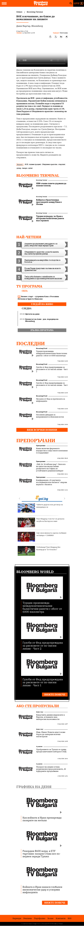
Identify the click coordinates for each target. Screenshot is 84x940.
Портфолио (39, 918)
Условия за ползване (26, 923)
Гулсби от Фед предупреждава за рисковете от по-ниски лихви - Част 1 (52, 385)
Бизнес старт (39, 712)
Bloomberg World (41, 348)
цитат (30, 168)
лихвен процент (35, 164)
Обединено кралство (49, 164)
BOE (26, 164)
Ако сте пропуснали (37, 706)
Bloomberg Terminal (37, 175)
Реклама (27, 918)
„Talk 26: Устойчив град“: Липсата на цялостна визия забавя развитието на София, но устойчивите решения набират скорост (50, 468)
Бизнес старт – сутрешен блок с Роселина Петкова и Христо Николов (38, 297)
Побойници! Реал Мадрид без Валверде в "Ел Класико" (39, 551)
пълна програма (42, 330)
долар (19, 168)
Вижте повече (54, 694)
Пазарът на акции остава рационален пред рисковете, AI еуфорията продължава (51, 769)
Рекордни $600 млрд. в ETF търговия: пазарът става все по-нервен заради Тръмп (42, 853)
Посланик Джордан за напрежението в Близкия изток (50, 416)
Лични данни (45, 923)
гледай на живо (42, 304)
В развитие (39, 746)
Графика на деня (33, 787)
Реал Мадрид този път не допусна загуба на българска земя (41, 522)
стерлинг (61, 164)
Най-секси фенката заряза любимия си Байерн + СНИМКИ (42, 537)
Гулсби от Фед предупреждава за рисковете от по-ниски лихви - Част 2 (52, 369)
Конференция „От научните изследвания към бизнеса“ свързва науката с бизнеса (51, 482)
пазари (24, 168)
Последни (30, 343)
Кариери (17, 918)
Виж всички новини (42, 429)
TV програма (29, 286)
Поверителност (37, 923)
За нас (50, 918)
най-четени (28, 237)
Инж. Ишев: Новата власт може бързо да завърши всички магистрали (50, 734)
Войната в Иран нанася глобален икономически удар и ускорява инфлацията (42, 889)
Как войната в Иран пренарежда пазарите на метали (42, 819)
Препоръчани (35, 440)
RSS (69, 918)
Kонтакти (60, 918)
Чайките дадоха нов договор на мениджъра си (40, 508)
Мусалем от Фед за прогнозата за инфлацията (50, 400)
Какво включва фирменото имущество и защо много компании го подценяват (52, 450)
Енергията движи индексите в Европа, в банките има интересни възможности (50, 717)
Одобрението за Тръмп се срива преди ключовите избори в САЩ (51, 750)
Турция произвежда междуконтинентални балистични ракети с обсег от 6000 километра (51, 353)
